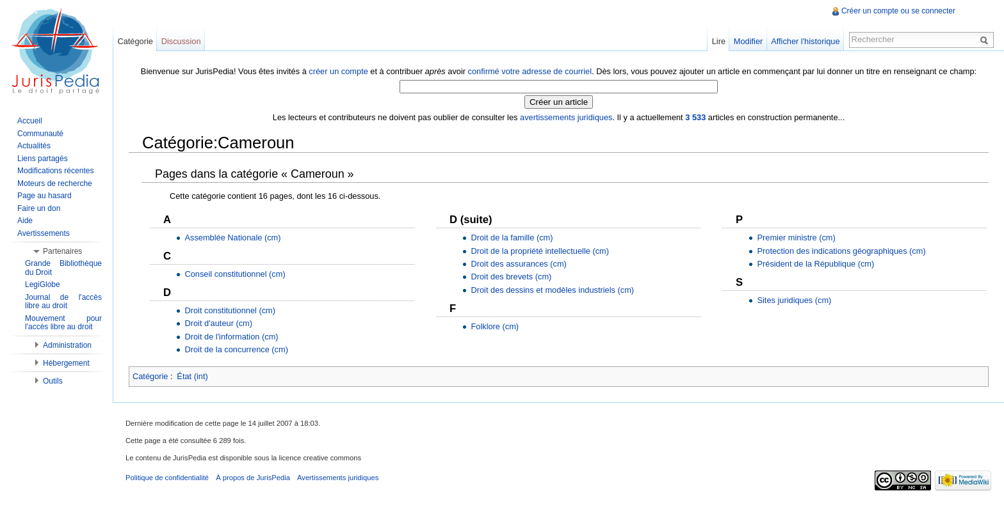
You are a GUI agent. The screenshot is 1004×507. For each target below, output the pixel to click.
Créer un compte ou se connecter (898, 10)
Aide (25, 220)
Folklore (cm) (495, 326)
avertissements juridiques (566, 117)
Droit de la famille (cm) (512, 237)
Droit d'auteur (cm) (218, 323)
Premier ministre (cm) (796, 237)
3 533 (695, 117)
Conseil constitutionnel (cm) (234, 274)
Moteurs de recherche (54, 183)
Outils (53, 381)
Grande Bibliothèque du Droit (63, 268)
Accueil (29, 120)
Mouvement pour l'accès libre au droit (63, 323)
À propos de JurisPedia (253, 477)
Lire (718, 41)
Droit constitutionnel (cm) (229, 310)
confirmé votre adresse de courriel (530, 71)
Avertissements (43, 233)
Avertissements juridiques (337, 477)
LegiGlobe (42, 284)
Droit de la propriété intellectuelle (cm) (540, 251)
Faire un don (38, 208)
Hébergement (66, 363)
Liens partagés (42, 158)
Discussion (181, 41)
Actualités (34, 145)
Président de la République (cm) (815, 264)
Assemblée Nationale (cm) (232, 237)
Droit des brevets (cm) (511, 276)
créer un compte (338, 71)
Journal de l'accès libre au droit (63, 302)
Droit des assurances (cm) (518, 264)
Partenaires (62, 251)
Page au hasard (44, 195)
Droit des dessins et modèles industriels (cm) (552, 290)
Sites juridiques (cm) (794, 300)
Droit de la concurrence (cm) (235, 349)
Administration (67, 345)
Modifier (748, 41)
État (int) (192, 376)
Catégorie (150, 376)
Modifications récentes (55, 170)
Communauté (40, 133)
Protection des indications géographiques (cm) (841, 251)
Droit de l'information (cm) (231, 336)
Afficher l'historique (805, 41)
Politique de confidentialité (167, 477)
